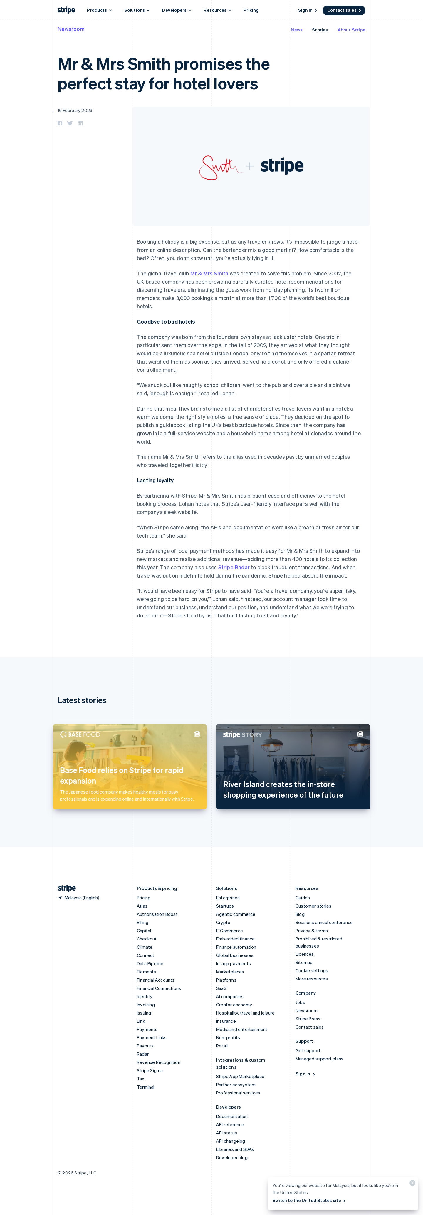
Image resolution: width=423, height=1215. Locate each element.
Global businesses (235, 955)
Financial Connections (159, 988)
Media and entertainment (242, 1029)
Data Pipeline (150, 963)
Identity (145, 996)
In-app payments (233, 963)
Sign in (308, 10)
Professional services (238, 1093)
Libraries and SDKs (235, 1149)
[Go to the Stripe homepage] (64, 888)
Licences (305, 954)
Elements (146, 972)
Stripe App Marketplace (240, 1076)
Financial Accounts (156, 980)
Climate (144, 947)
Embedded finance (235, 939)
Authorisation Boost (157, 914)
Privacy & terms (312, 930)
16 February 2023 (75, 110)
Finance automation (236, 947)
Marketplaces (230, 972)
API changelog (230, 1141)
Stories (320, 30)
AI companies (230, 996)
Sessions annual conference (324, 922)
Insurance (226, 1021)
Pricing (251, 10)
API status (226, 1133)
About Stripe (351, 30)
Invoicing (146, 1005)
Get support (308, 1050)
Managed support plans (319, 1059)
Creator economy (234, 1005)
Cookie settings (312, 970)
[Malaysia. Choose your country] (78, 897)
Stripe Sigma (150, 1070)
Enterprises (228, 898)
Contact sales (344, 10)
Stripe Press (308, 1019)
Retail (222, 1046)
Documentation (232, 1116)
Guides (303, 898)
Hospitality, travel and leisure (245, 1013)
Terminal (146, 1087)
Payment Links (152, 1037)
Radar (143, 1054)
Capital (144, 930)
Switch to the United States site (309, 1200)
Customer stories (313, 906)
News (297, 30)
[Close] (411, 1184)
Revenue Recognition (158, 1062)
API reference (230, 1124)
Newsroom (71, 28)
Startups (225, 906)
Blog (300, 914)
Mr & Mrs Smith (209, 273)
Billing (142, 922)
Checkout (147, 939)
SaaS (221, 988)
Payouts (145, 1046)
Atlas (142, 906)
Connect (145, 955)
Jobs (300, 1002)
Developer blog (232, 1157)
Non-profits (228, 1037)
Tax (141, 1079)
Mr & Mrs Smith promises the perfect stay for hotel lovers (164, 73)
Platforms (226, 980)
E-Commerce (229, 930)
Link (141, 1021)
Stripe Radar (234, 567)
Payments (147, 1029)
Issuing (144, 1013)
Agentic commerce (235, 914)
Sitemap (304, 962)
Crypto (223, 922)
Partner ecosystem (236, 1084)
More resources (312, 979)
